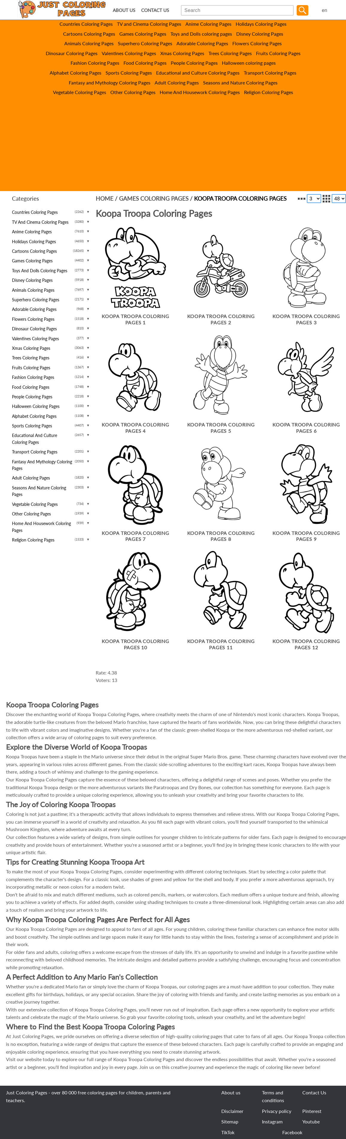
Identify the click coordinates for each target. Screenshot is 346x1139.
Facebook (292, 1132)
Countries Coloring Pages (86, 24)
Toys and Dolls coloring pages (201, 34)
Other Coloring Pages (133, 92)
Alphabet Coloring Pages (75, 72)
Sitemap (229, 1121)
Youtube (311, 1121)
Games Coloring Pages (142, 34)
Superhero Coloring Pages (145, 43)
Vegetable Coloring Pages (79, 92)
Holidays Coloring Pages (261, 24)
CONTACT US (155, 10)
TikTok (227, 1132)
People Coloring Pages (194, 63)
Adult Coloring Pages (177, 82)
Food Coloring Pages (145, 63)
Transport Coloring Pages (270, 72)
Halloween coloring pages (249, 63)
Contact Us (314, 1092)
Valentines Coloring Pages (129, 53)
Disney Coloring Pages (259, 34)
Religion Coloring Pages (268, 92)
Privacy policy (276, 1111)
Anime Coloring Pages (208, 24)
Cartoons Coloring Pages (89, 34)
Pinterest (311, 1111)
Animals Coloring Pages (89, 43)
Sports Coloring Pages (129, 72)
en (324, 10)
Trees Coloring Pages (230, 53)
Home (104, 198)
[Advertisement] (173, 141)
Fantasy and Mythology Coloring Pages (109, 82)
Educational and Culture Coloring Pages (198, 72)
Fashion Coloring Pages (95, 63)
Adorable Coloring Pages (202, 43)
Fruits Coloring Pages (278, 53)
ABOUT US (124, 10)
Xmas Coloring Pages (182, 53)
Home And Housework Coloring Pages (200, 92)
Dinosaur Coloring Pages (71, 53)
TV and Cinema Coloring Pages (149, 24)
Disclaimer (232, 1111)
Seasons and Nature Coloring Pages (240, 82)
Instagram (272, 1121)
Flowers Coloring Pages (257, 43)
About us (230, 1092)
